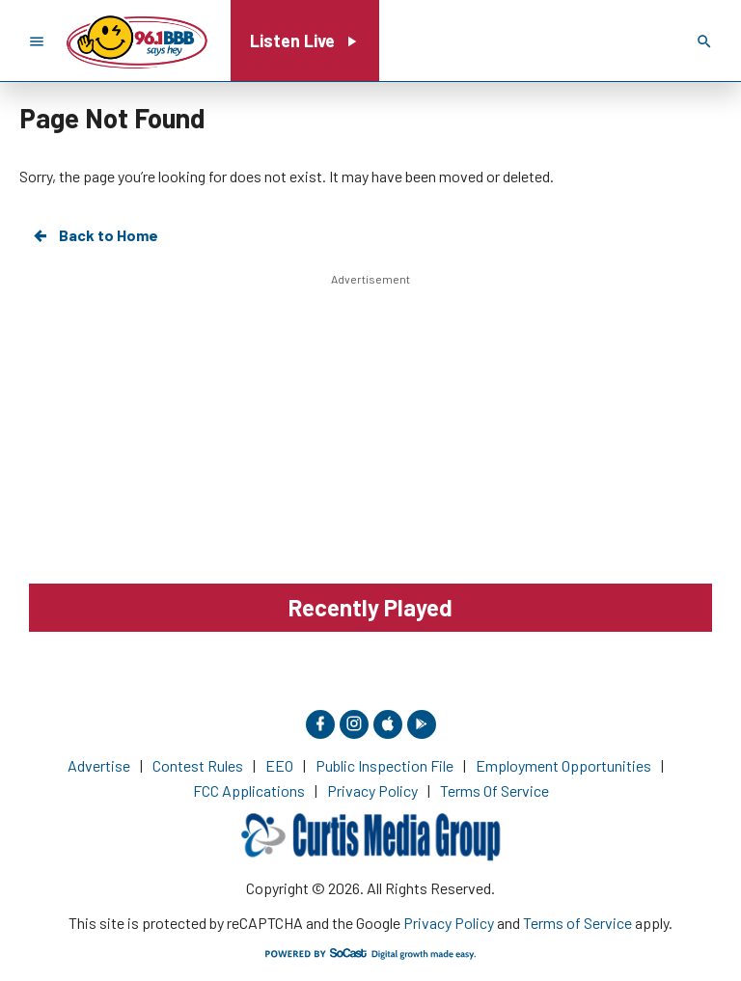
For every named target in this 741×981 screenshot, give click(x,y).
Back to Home (94, 235)
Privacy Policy (448, 922)
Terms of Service (577, 922)
